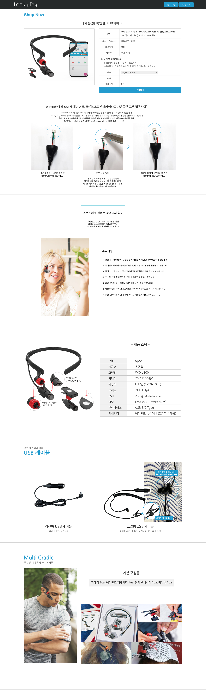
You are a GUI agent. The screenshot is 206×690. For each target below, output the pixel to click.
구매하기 (140, 90)
